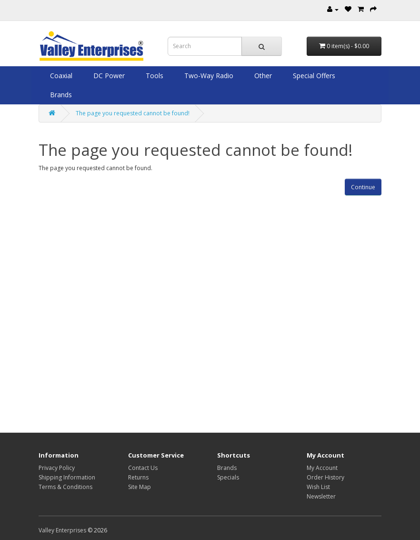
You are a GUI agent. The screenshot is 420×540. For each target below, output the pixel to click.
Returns (138, 477)
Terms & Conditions (65, 487)
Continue (363, 187)
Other (262, 75)
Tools (153, 75)
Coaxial (60, 75)
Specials (228, 477)
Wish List (318, 487)
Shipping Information (67, 477)
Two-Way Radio (207, 75)
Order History (325, 477)
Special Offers (313, 75)
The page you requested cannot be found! (133, 113)
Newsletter (321, 496)
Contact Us (143, 468)
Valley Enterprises (62, 530)
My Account (322, 468)
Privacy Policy (57, 468)
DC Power (108, 75)
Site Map (139, 487)
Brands (60, 94)
